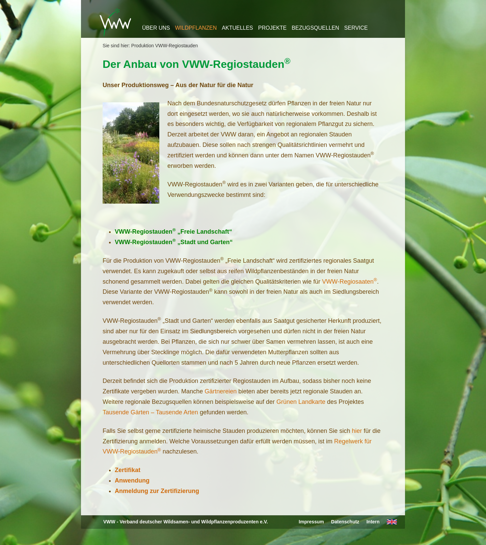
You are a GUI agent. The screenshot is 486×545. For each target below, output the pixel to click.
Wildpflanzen (196, 28)
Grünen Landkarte (300, 401)
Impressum (311, 521)
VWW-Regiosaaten (349, 281)
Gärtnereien (221, 391)
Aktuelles (237, 28)
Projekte (272, 28)
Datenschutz (345, 521)
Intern (373, 521)
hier (357, 430)
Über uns (156, 28)
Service (356, 28)
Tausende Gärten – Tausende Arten (150, 412)
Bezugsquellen (315, 28)
